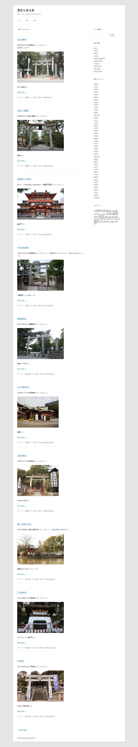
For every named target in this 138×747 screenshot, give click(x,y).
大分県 (96, 192)
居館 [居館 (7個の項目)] (106, 217)
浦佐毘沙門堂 (98, 61)
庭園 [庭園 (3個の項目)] (109, 217)
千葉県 (96, 110)
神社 (35, 97)
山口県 (96, 169)
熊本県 (96, 190)
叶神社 (20, 661)
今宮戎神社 (23, 247)
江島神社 (22, 592)
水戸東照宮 (23, 387)
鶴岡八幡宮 (56, 529)
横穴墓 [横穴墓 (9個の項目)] (103, 219)
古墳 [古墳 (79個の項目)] (109, 213)
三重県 (96, 141)
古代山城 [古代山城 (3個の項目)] (103, 214)
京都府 (96, 146)
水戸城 (96, 56)
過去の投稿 (22, 730)
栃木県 (96, 102)
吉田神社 (22, 455)
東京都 (96, 112)
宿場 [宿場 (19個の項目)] (96, 216)
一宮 (24, 48)
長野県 (96, 130)
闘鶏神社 (22, 319)
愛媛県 (96, 177)
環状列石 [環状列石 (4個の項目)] (117, 219)
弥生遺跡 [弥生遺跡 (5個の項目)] (115, 217)
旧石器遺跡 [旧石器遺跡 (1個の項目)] (97, 219)
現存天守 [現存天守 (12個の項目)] (110, 219)
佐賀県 (96, 185)
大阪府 (27, 305)
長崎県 (96, 187)
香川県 (96, 174)
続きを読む (22, 92)
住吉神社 (22, 39)
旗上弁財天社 (24, 524)
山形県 (96, 94)
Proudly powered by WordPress (26, 738)
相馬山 (96, 48)
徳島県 (96, 172)
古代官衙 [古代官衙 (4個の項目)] (97, 214)
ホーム (19, 20)
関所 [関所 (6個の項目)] (116, 222)
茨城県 (27, 442)
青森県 (96, 84)
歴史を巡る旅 (25, 10)
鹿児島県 (96, 197)
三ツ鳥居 (28, 295)
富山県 (96, 120)
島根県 (96, 161)
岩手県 (96, 87)
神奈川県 (28, 579)
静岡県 (27, 166)
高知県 (96, 179)
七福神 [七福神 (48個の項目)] (97, 210)
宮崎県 (96, 195)
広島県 (96, 167)
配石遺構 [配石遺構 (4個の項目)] (111, 222)
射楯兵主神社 (24, 179)
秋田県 (96, 92)
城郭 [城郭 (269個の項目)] (115, 213)
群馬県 (96, 105)
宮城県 (96, 89)
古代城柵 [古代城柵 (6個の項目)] (114, 211)
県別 (34, 20)
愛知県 (96, 138)
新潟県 (96, 118)
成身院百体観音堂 (99, 58)
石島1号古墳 (98, 66)
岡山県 (96, 164)
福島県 (96, 97)
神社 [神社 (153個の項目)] (97, 221)
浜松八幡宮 (23, 110)
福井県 (96, 125)
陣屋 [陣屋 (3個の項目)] (95, 223)
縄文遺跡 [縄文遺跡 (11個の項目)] (104, 221)
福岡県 (27, 97)
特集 (27, 20)
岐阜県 (96, 133)
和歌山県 (28, 374)
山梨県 (96, 128)
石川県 (96, 123)
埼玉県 (96, 107)
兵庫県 (27, 234)
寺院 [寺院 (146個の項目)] (101, 216)
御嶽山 (96, 51)
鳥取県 (96, 159)
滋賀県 (96, 143)
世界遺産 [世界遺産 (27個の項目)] (106, 210)
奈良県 (96, 154)
